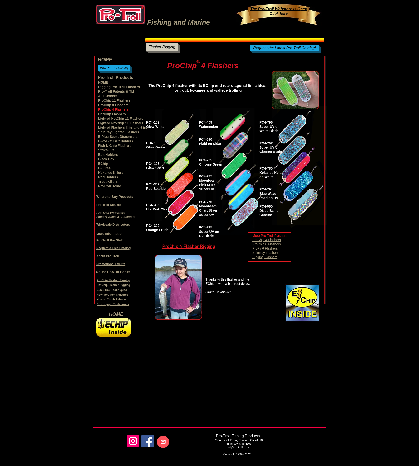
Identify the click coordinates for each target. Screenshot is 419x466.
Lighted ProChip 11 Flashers (120, 123)
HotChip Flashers (112, 114)
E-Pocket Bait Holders (115, 141)
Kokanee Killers (110, 173)
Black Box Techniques (112, 290)
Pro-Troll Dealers (108, 205)
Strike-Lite (106, 150)
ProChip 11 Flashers (114, 100)
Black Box (106, 159)
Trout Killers (108, 182)
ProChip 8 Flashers (266, 244)
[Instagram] (133, 441)
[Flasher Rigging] (162, 47)
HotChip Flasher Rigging (113, 285)
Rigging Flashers (264, 257)
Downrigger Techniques (113, 304)
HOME (103, 82)
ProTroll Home (109, 186)
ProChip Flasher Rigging (113, 280)
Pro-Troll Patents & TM (116, 91)
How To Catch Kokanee (112, 294)
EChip (103, 164)
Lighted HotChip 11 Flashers (120, 118)
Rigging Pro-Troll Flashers (119, 87)
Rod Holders (108, 177)
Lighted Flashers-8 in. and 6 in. (121, 127)
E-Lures (104, 168)
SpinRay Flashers (265, 253)
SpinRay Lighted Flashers (118, 132)
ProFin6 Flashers (265, 248)
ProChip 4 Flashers (266, 240)
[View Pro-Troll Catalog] (114, 68)
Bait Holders (108, 155)
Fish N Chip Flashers (114, 145)
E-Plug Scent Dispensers (118, 136)
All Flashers (107, 96)
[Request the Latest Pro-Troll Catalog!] (284, 48)
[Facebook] (147, 441)
